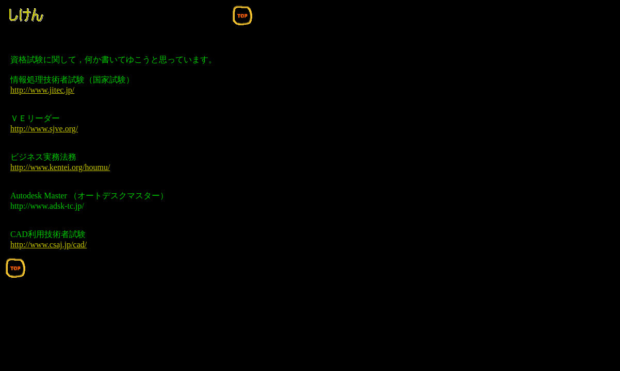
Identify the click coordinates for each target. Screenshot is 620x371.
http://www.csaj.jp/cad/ (48, 244)
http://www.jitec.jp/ (42, 90)
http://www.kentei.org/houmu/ (60, 167)
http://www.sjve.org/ (44, 128)
